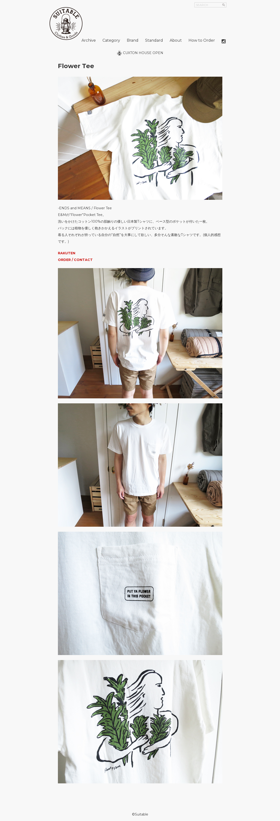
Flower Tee (76, 66)
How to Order (201, 40)
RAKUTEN (66, 253)
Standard (154, 40)
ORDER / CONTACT (75, 260)
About (176, 40)
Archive (88, 40)
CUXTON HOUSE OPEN (143, 53)
